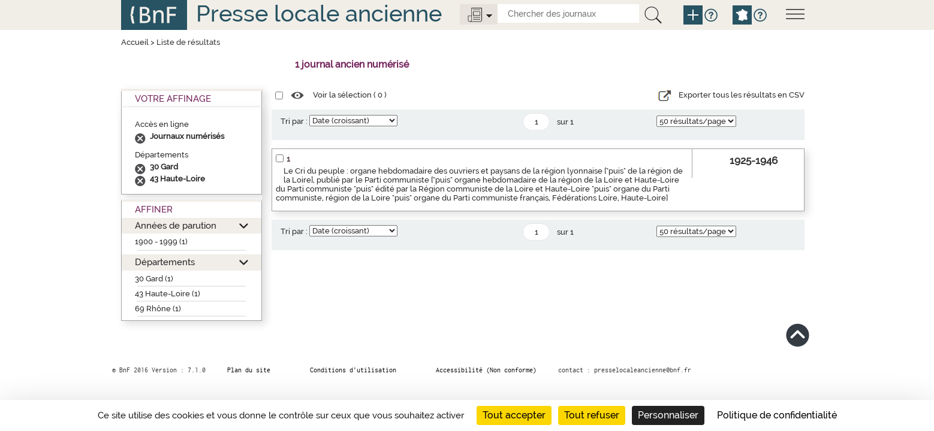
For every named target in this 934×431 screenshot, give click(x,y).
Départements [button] (165, 262)
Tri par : (294, 121)
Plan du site (248, 370)
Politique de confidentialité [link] (777, 415)
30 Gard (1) (154, 278)
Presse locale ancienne (319, 13)
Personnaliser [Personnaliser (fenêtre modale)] (668, 415)
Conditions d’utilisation (353, 370)
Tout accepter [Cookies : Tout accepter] (514, 415)
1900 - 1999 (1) (161, 241)
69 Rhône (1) (158, 308)
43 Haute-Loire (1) (167, 293)
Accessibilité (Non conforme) (486, 370)
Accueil (135, 42)
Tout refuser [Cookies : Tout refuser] (591, 415)
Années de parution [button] (175, 225)
